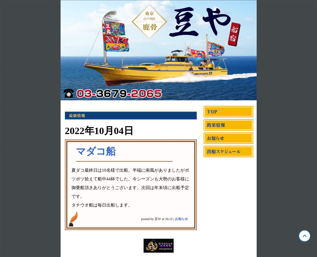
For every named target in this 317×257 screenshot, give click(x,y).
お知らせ (181, 219)
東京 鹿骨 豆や (159, 50)
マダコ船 (96, 151)
